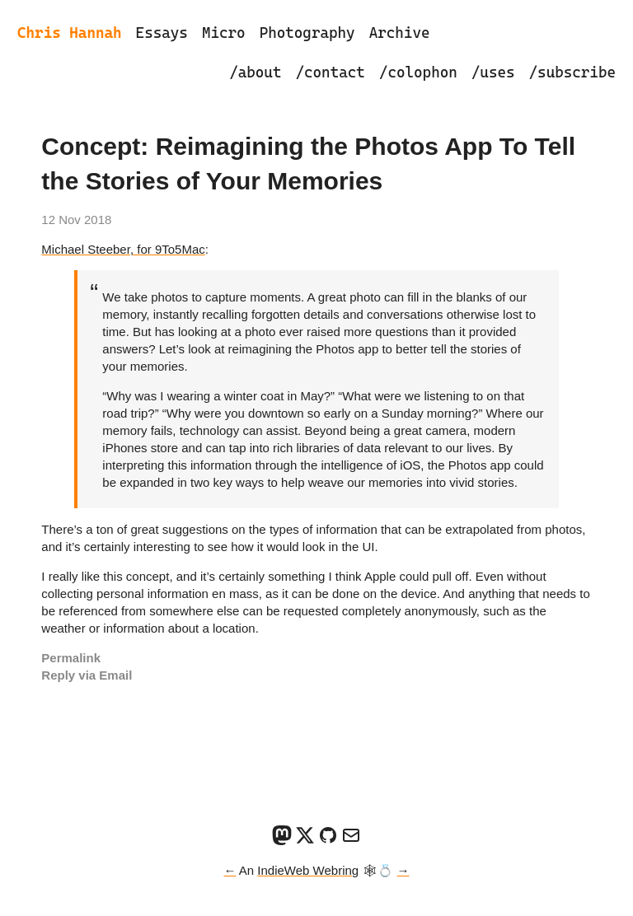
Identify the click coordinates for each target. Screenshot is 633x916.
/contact (329, 72)
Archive (399, 32)
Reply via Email (86, 675)
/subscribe (572, 72)
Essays (162, 32)
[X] (305, 841)
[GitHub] (328, 841)
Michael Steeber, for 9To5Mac (122, 249)
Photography (307, 32)
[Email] (351, 841)
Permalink (71, 658)
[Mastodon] (282, 841)
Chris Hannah (69, 32)
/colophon (418, 72)
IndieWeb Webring (308, 870)
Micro (224, 32)
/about (255, 72)
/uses (493, 72)
